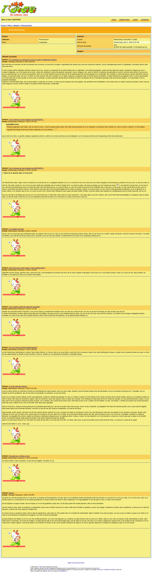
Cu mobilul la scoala (16, 229)
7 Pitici (40, 566)
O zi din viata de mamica (18, 386)
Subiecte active (124, 19)
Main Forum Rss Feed (76, 563)
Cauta (114, 19)
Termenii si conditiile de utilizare (106, 569)
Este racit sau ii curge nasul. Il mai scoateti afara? (27, 268)
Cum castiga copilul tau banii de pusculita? (24, 307)
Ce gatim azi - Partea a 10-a (19, 456)
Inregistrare (145, 19)
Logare (135, 19)
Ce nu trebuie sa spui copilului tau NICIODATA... (26, 120)
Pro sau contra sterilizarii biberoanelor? (23, 347)
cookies (48, 569)
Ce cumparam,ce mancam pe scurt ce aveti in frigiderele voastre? (33, 60)
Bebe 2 (11, 493)
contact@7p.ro (63, 571)
